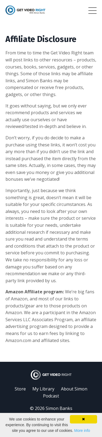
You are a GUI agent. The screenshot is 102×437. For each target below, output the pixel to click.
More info (82, 430)
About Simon (74, 389)
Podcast (51, 396)
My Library (43, 389)
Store (20, 389)
